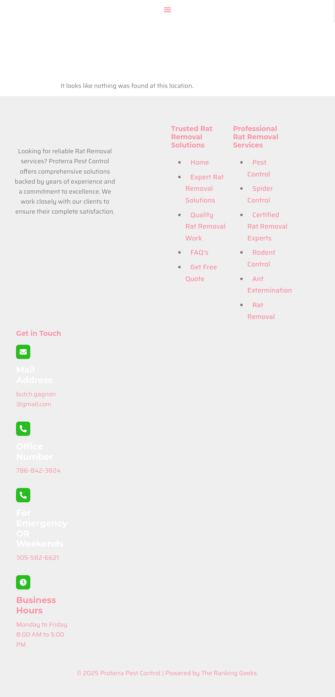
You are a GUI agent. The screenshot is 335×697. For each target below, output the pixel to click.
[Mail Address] (23, 352)
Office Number (34, 451)
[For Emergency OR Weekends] (23, 495)
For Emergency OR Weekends (41, 528)
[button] (167, 9)
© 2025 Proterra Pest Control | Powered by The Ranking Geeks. (167, 673)
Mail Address (34, 374)
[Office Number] (23, 429)
